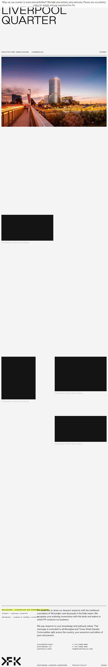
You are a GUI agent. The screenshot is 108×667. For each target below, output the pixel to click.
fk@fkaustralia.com (82, 649)
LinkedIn (52, 665)
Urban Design (22, 52)
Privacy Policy (79, 665)
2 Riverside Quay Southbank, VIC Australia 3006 (45, 647)
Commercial (38, 52)
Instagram (42, 665)
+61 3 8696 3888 (81, 644)
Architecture (8, 52)
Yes (69, 5)
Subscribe (62, 665)
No (73, 5)
